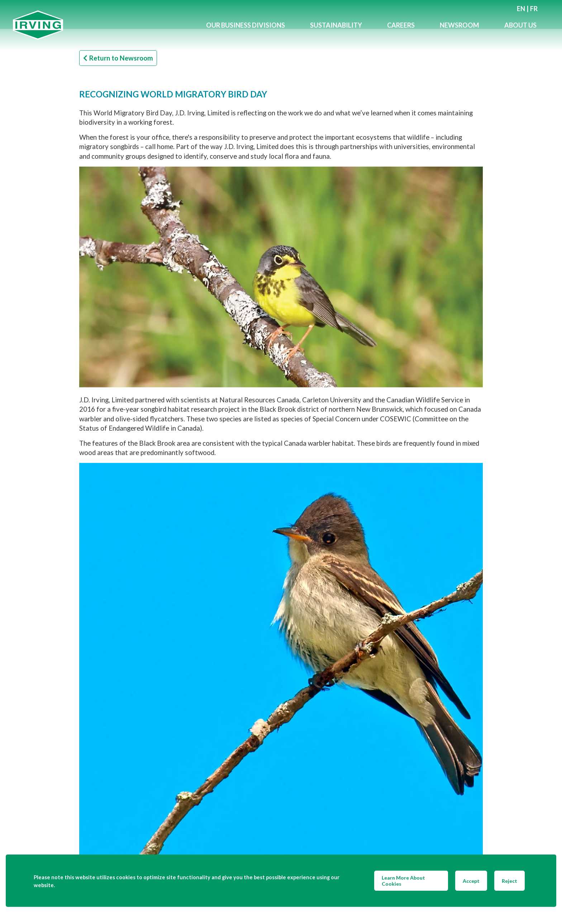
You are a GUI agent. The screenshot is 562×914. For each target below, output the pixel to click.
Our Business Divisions (245, 25)
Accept (471, 881)
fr (534, 9)
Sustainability (336, 25)
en (521, 9)
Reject (509, 881)
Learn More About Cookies (403, 881)
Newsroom (459, 25)
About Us (520, 25)
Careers (401, 25)
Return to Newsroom (118, 58)
